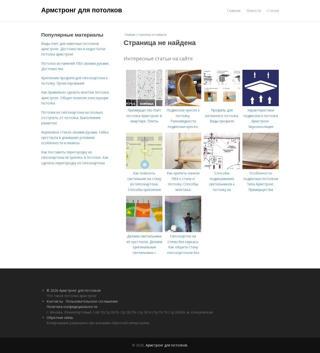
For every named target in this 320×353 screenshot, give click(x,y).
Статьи (273, 10)
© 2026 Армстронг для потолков (74, 290)
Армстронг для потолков (81, 10)
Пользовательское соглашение (92, 301)
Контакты (55, 301)
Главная (233, 10)
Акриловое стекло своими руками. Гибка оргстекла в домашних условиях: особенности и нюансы (75, 137)
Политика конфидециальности (72, 306)
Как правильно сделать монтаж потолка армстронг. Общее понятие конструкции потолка (75, 97)
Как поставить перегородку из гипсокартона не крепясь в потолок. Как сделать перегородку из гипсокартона (74, 157)
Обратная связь (60, 317)
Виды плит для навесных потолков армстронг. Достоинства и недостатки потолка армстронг (73, 49)
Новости (254, 10)
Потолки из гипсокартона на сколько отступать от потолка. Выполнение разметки (72, 118)
